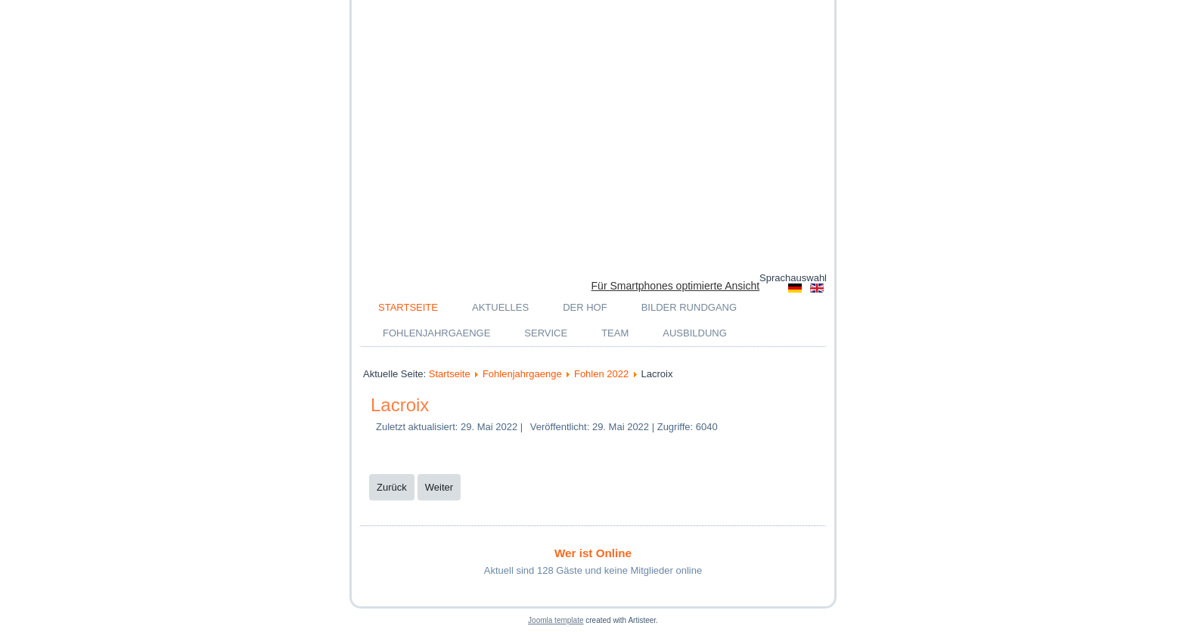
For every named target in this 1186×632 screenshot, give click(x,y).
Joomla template (555, 620)
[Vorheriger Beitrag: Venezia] (391, 487)
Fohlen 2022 (601, 374)
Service (545, 333)
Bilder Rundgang (689, 307)
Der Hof (585, 307)
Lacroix (400, 405)
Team (615, 333)
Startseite (408, 307)
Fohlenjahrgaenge (436, 333)
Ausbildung (695, 333)
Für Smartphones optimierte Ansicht (675, 286)
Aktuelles (500, 307)
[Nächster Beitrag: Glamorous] (439, 487)
